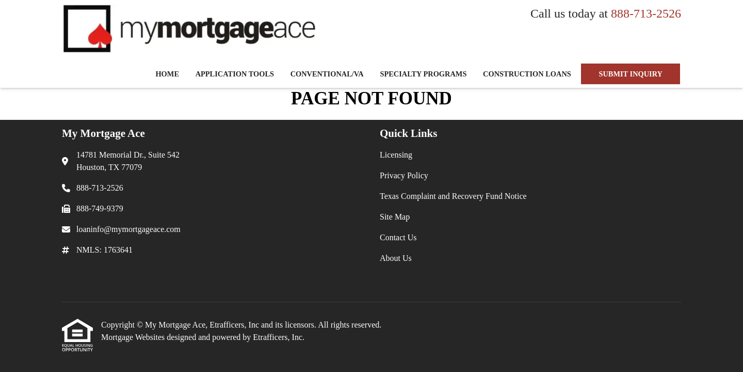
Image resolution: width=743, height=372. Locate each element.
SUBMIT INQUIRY (631, 74)
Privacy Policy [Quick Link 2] (404, 175)
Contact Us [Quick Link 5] (398, 237)
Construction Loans (527, 74)
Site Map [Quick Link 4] (395, 216)
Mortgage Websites (134, 337)
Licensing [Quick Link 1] (396, 154)
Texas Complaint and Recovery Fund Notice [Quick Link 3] (453, 196)
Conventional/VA (327, 74)
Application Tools (235, 74)
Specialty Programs (423, 74)
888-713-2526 (646, 13)
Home (167, 74)
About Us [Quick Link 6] (396, 258)
